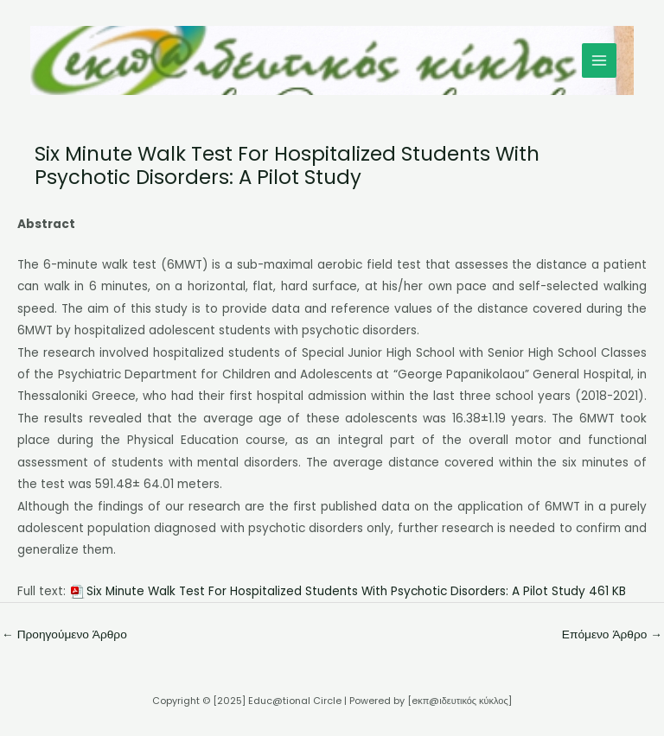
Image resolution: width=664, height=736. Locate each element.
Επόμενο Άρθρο (612, 634)
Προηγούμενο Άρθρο (64, 634)
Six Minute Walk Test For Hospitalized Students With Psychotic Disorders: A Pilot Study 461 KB (356, 591)
